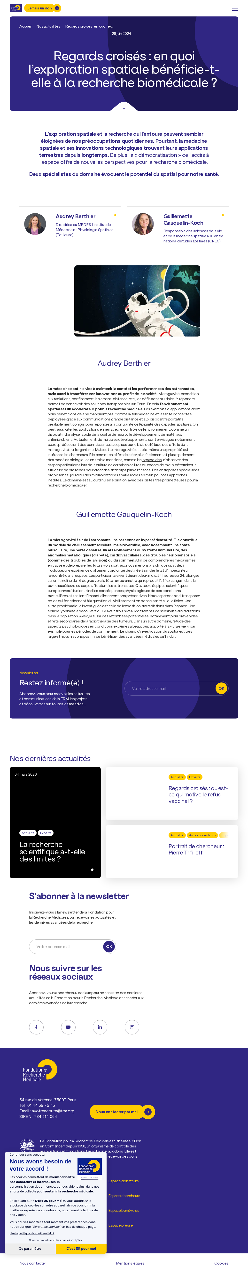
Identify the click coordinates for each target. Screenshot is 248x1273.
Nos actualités (48, 26)
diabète (100, 555)
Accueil (25, 26)
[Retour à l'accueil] (16, 8)
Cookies (221, 1263)
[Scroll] (124, 106)
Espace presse (120, 1225)
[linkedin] (100, 1027)
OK (221, 688)
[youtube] (68, 1027)
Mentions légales (130, 1263)
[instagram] (132, 1027)
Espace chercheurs (124, 1195)
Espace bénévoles (124, 1210)
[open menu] (235, 8)
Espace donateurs (123, 1181)
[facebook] (36, 1027)
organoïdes (152, 459)
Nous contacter (33, 1263)
